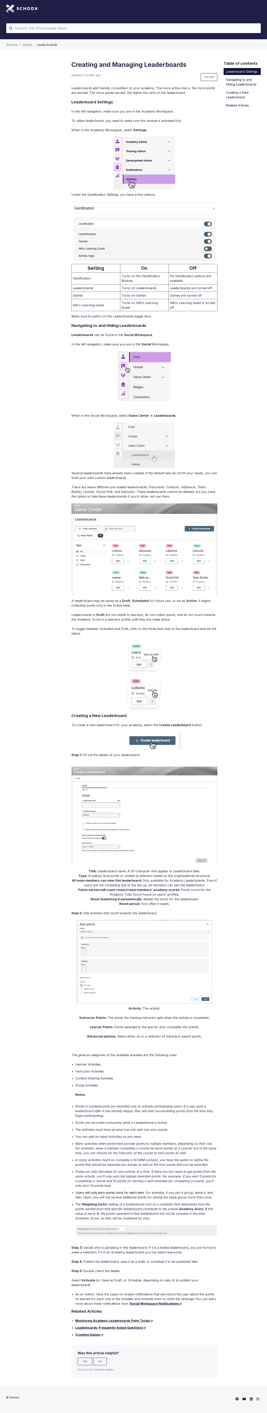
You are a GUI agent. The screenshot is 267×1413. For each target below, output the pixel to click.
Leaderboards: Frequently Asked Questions (109, 1328)
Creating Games (87, 1335)
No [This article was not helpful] (100, 1361)
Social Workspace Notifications (154, 1304)
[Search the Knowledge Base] (133, 28)
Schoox (12, 45)
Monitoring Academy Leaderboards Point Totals (112, 1321)
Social (27, 45)
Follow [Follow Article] (209, 77)
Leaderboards (47, 45)
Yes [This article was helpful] (85, 1361)
